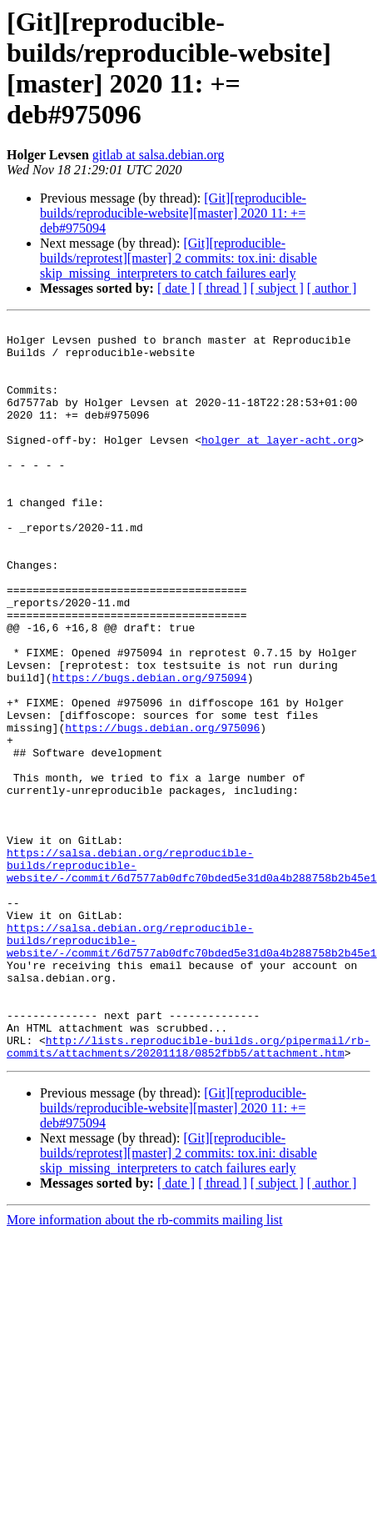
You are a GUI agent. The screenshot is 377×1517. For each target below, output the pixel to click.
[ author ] (332, 288)
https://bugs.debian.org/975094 (149, 749)
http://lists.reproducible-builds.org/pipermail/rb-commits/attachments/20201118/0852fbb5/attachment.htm (188, 1193)
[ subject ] (277, 288)
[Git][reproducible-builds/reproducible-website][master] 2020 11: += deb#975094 (173, 213)
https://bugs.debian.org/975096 (162, 809)
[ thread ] (222, 288)
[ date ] (176, 288)
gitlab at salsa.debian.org (158, 155)
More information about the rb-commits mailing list (145, 1367)
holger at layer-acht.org (279, 464)
